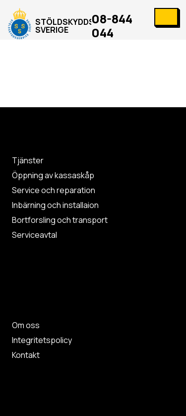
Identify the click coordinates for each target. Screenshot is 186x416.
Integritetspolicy (42, 340)
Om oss (26, 325)
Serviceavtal (34, 234)
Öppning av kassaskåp (53, 175)
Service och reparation (53, 190)
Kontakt (26, 354)
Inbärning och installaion (55, 205)
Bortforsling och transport (60, 219)
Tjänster (28, 160)
